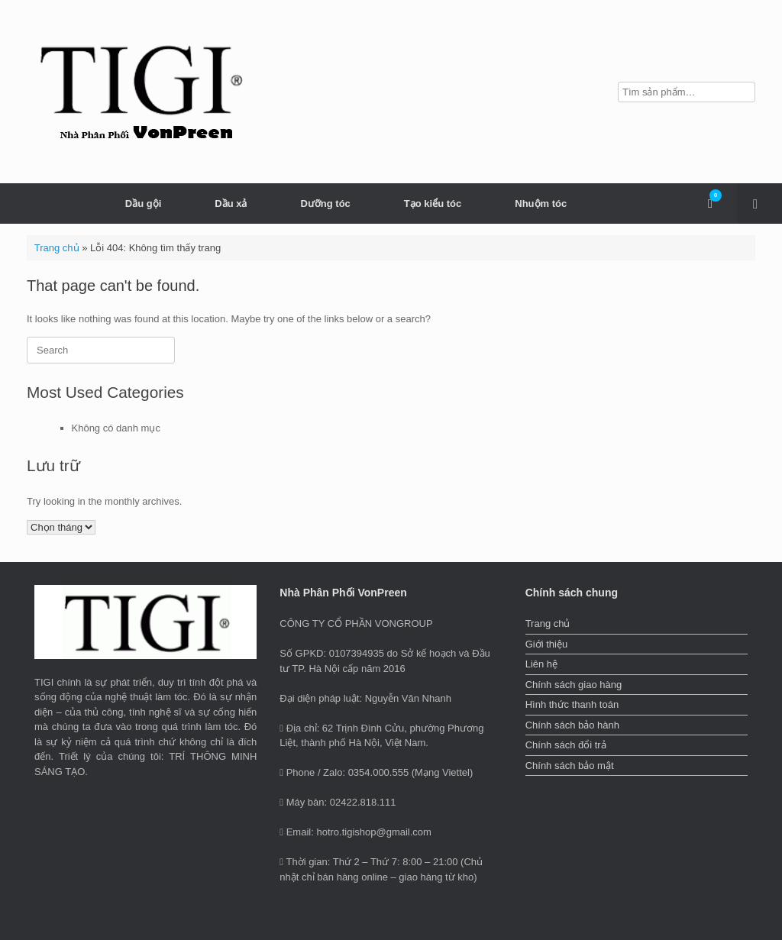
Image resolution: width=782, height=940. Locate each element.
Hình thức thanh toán (572, 704)
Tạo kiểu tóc (432, 203)
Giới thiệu (546, 644)
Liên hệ (541, 664)
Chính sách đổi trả (565, 745)
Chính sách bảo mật (569, 765)
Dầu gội (143, 203)
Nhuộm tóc (541, 203)
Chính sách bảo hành (572, 725)
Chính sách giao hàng (573, 684)
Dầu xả (231, 203)
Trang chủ (56, 248)
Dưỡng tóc (325, 203)
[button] (759, 203)
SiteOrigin (379, 909)
